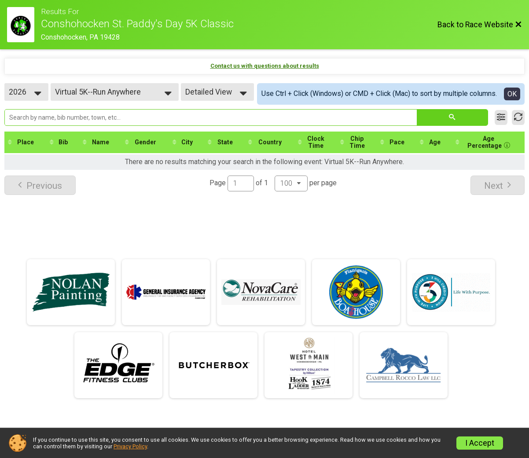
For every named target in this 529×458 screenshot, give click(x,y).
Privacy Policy (130, 446)
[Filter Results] (501, 117)
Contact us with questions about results (264, 65)
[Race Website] (24, 24)
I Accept (479, 443)
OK (512, 94)
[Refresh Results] (518, 117)
